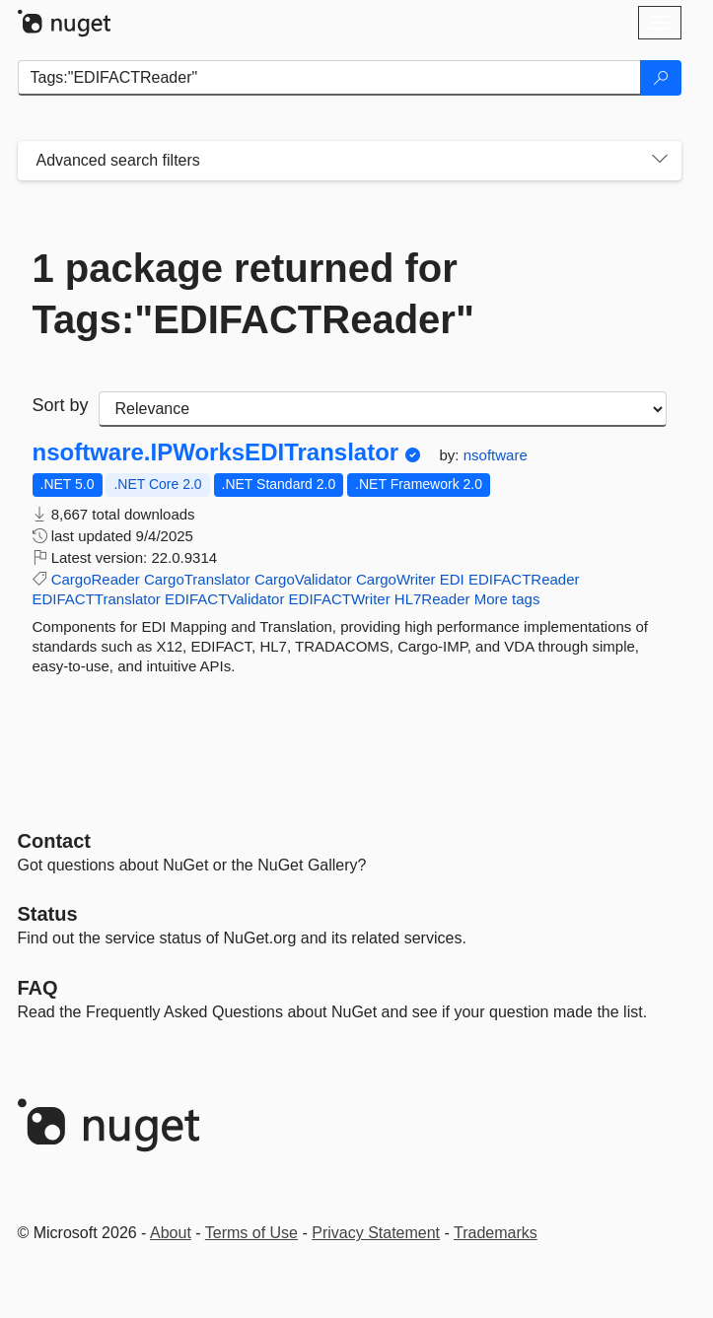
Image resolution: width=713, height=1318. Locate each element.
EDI (452, 579)
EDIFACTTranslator (97, 598)
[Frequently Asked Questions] (38, 988)
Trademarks (495, 1232)
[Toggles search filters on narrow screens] (659, 160)
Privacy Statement (376, 1232)
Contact (54, 841)
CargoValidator (303, 579)
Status (48, 914)
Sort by (61, 405)
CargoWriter (396, 579)
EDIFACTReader (524, 579)
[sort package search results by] (383, 409)
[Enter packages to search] (329, 78)
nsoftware (495, 455)
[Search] (660, 78)
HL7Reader (432, 598)
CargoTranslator (197, 579)
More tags (507, 598)
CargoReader (95, 579)
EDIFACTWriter (340, 598)
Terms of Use (251, 1232)
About (170, 1232)
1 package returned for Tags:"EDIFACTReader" (253, 293)
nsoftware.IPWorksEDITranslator (216, 452)
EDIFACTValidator (224, 598)
